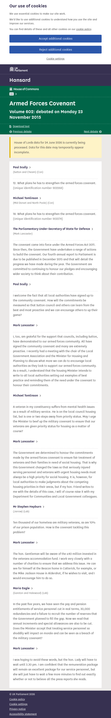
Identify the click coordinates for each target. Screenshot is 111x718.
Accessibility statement (23, 714)
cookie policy (83, 29)
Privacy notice (17, 709)
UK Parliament (17, 93)
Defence (44, 93)
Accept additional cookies (55, 38)
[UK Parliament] (18, 69)
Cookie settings (55, 58)
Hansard (20, 80)
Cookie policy (17, 699)
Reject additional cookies (55, 49)
